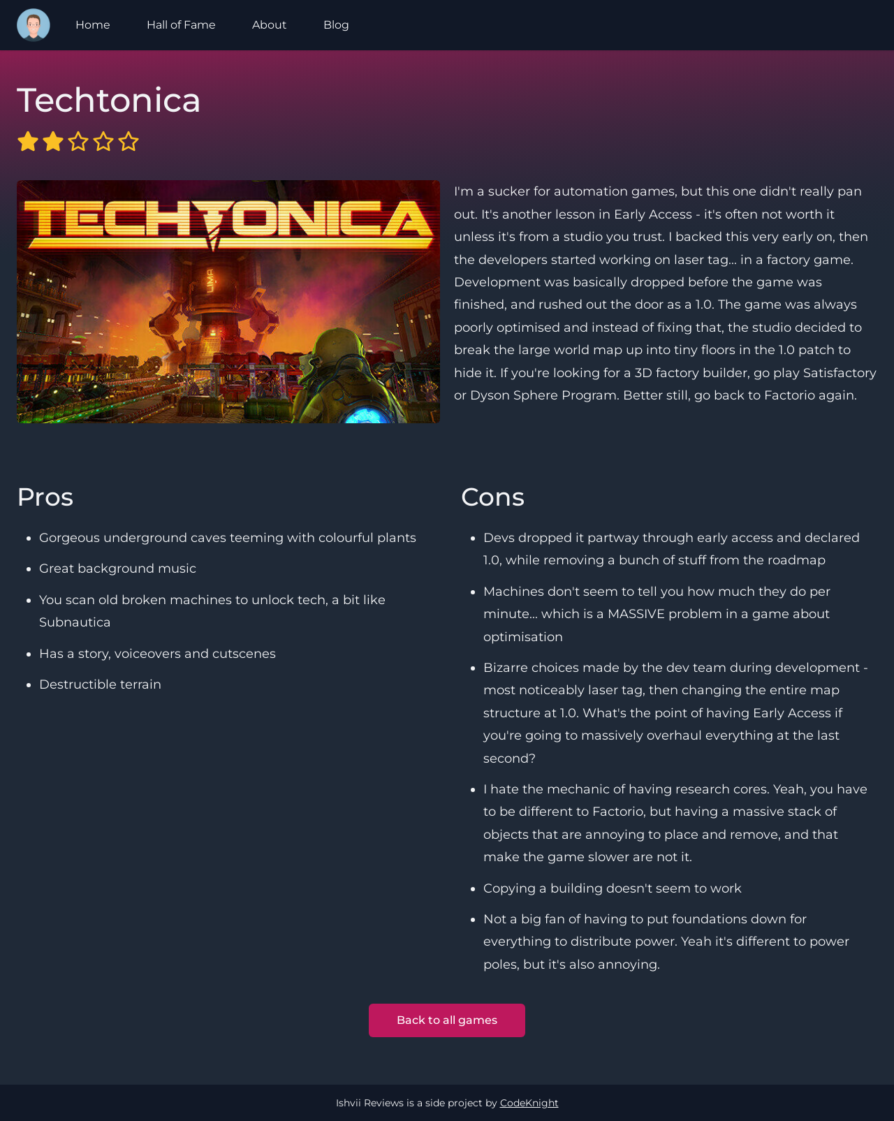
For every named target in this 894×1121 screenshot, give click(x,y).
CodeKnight (529, 1103)
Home (92, 24)
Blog (336, 24)
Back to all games (447, 1020)
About (269, 24)
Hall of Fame (181, 24)
